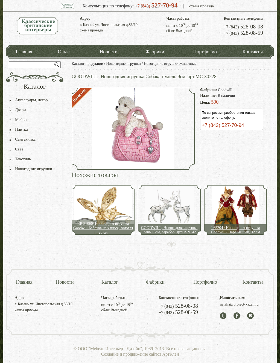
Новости (108, 51)
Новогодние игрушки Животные (170, 64)
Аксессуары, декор (31, 100)
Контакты (253, 51)
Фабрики (154, 51)
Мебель (21, 119)
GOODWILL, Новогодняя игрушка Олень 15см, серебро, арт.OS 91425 (169, 230)
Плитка (21, 129)
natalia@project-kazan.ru (239, 304)
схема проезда (201, 6)
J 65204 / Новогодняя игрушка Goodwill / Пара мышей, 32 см (235, 230)
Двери (20, 110)
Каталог (109, 282)
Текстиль (23, 159)
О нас (63, 51)
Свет (19, 149)
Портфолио (205, 51)
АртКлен (170, 354)
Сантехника (25, 139)
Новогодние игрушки (123, 64)
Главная (24, 51)
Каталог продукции (87, 64)
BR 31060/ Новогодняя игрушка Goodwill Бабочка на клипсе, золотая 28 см (103, 228)
